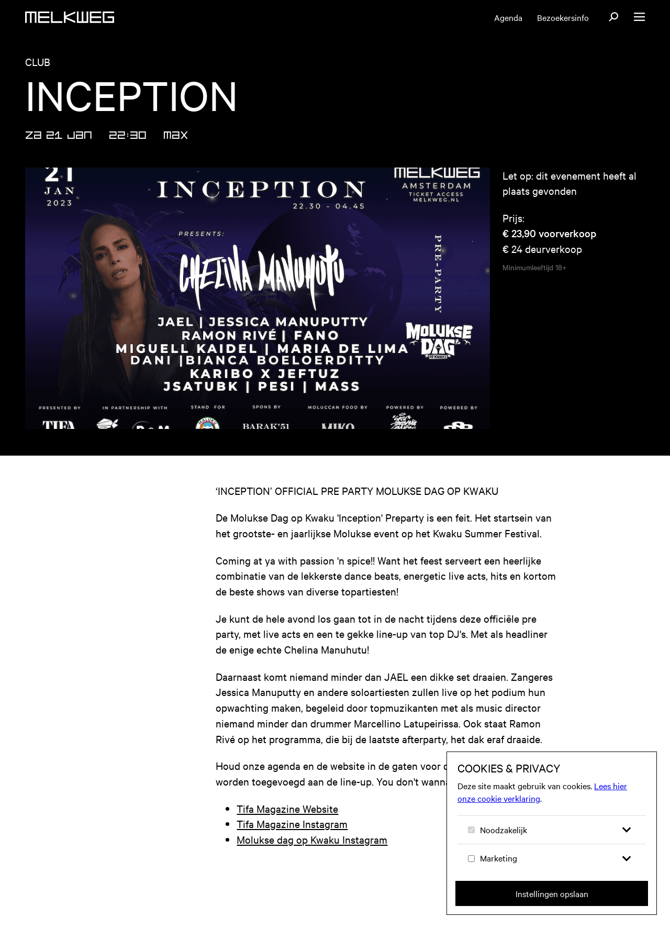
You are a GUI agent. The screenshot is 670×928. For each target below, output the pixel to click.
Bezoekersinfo (563, 17)
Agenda (508, 17)
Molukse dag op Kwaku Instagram (312, 839)
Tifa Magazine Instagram (292, 823)
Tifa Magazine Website (287, 808)
